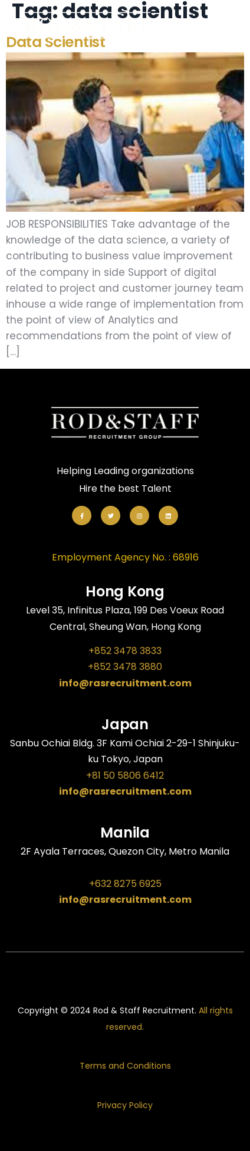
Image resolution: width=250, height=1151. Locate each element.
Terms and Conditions (125, 1066)
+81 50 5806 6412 (125, 775)
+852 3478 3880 (125, 666)
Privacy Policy (125, 1105)
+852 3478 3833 (125, 651)
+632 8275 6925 (125, 883)
